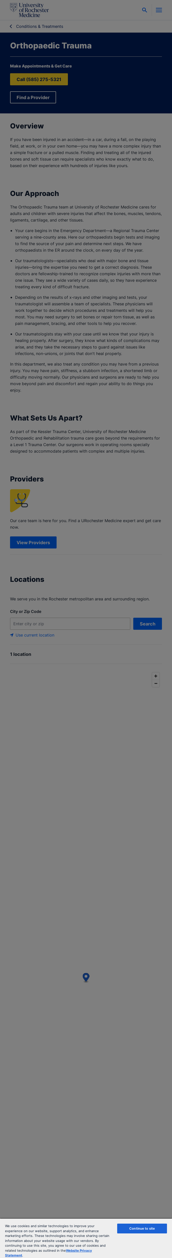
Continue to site (142, 1228)
